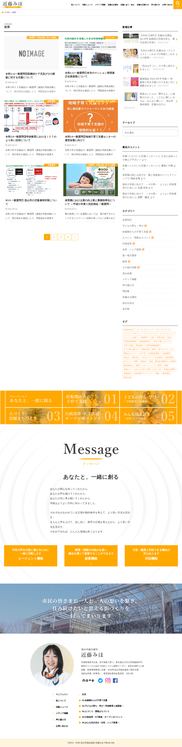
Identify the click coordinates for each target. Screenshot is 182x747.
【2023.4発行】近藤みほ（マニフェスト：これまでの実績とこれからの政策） (149, 54)
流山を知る (128, 303)
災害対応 (127, 220)
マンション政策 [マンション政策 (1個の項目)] (130, 337)
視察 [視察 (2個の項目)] (136, 361)
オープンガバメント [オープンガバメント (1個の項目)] (145, 329)
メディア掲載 (100, 5)
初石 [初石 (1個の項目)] (169, 337)
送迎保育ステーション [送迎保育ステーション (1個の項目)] (143, 373)
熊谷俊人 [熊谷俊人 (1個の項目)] (136, 357)
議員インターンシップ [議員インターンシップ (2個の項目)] (145, 365)
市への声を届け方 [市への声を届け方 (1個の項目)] (131, 349)
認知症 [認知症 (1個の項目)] (143, 361)
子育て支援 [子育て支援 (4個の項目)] (128, 345)
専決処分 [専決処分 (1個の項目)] (139, 345)
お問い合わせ (167, 5)
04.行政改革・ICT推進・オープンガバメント (102, 717)
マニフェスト (62, 694)
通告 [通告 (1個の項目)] (157, 373)
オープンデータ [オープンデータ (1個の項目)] (163, 329)
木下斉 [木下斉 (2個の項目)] (142, 353)
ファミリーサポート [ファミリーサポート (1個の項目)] (132, 333)
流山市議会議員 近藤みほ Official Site (97, 743)
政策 (124, 261)
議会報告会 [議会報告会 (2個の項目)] (128, 365)
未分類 (125, 309)
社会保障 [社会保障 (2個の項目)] (158, 357)
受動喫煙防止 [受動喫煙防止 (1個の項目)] (145, 341)
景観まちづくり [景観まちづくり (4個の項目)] (130, 353)
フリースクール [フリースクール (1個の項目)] (150, 333)
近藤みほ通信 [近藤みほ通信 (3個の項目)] (169, 369)
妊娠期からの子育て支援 (135, 231)
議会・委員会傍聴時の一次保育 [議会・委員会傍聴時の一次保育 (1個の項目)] (162, 361)
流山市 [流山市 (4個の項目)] (126, 357)
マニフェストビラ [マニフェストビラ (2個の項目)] (166, 333)
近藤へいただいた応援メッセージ (140, 156)
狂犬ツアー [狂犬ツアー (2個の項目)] (147, 357)
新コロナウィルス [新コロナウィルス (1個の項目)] (166, 349)
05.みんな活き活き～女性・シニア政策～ (100, 722)
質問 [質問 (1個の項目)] (159, 365)
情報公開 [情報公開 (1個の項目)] (145, 349)
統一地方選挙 (129, 255)
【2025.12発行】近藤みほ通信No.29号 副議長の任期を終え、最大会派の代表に (149, 39)
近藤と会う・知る (127, 5)
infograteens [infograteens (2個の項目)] (129, 329)
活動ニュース (87, 5)
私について (75, 5)
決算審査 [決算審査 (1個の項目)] (166, 353)
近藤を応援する (143, 5)
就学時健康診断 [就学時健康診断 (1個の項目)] (152, 345)
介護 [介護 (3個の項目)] (152, 337)
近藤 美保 (143, 188)
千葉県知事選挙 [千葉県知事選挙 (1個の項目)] (130, 341)
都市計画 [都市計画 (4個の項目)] (127, 377)
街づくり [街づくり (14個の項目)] (127, 361)
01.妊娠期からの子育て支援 (94, 700)
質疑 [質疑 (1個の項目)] (166, 365)
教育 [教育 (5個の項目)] (154, 349)
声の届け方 (155, 5)
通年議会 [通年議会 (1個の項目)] (166, 373)
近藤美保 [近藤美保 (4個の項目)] (127, 373)
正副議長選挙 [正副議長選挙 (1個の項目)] (153, 353)
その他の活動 (129, 267)
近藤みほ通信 (113, 5)
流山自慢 (127, 273)
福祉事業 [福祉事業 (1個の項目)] (169, 357)
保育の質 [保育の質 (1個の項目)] (160, 337)
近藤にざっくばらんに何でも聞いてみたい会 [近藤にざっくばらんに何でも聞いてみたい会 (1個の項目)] (142, 369)
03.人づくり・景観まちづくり (95, 711)
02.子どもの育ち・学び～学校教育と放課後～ (103, 706)
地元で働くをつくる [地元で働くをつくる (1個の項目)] (162, 341)
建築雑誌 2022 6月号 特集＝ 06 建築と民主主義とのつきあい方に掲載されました (149, 82)
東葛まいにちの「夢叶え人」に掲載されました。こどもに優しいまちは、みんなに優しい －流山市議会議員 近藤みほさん (149, 100)
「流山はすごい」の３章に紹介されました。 (149, 68)
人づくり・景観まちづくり (136, 237)
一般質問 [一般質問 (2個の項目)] (143, 337)
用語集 (125, 291)
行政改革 (127, 243)
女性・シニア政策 (131, 249)
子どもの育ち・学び (133, 226)
